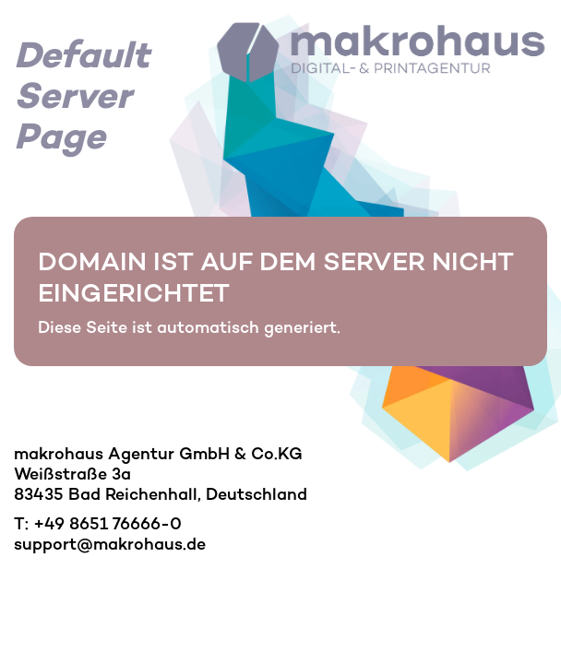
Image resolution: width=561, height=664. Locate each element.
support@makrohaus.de (110, 544)
